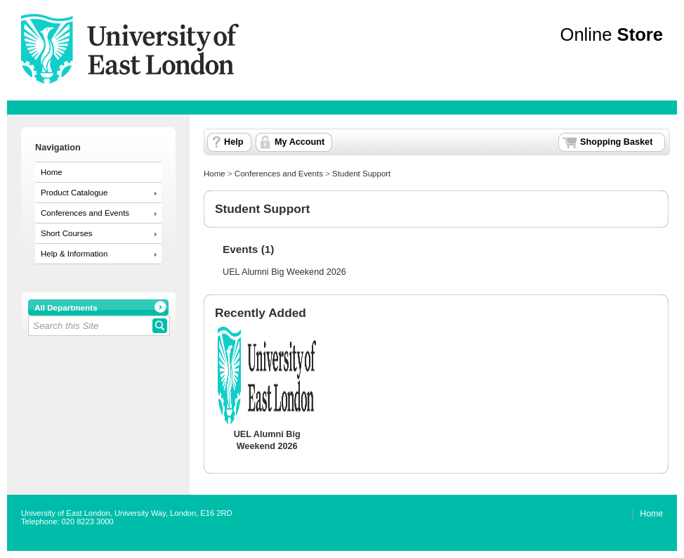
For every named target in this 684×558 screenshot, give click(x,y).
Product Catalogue (74, 192)
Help (233, 142)
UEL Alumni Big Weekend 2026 (284, 272)
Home (52, 172)
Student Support (361, 173)
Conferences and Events (85, 213)
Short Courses (67, 233)
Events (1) (248, 249)
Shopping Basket (616, 142)
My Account (299, 142)
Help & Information (74, 253)
